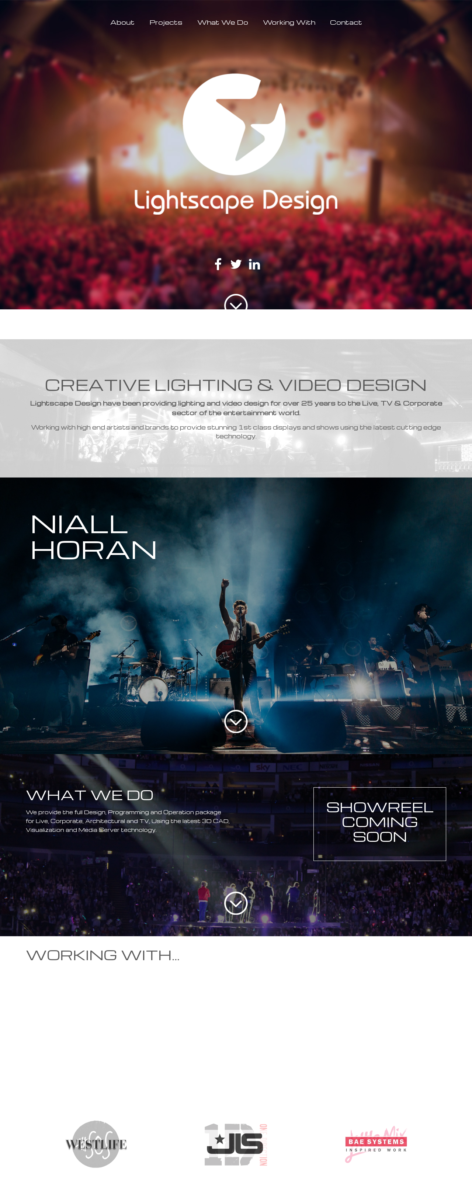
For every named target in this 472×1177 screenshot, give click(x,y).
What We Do (222, 22)
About (122, 22)
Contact (346, 22)
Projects (166, 22)
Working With (289, 22)
